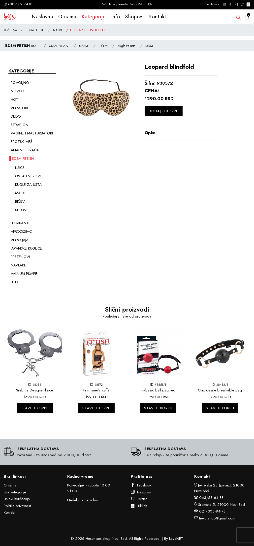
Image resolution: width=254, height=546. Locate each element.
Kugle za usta (126, 46)
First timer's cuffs (96, 390)
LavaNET (176, 538)
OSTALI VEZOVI (59, 46)
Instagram (141, 492)
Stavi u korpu (35, 408)
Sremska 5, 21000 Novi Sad (221, 504)
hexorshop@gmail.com (217, 518)
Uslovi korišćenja (17, 499)
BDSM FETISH (35, 30)
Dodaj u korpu (164, 111)
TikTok (139, 505)
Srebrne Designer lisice (34, 390)
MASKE (58, 30)
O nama (67, 16)
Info (115, 16)
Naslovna (42, 16)
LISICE (35, 46)
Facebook (141, 485)
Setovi (149, 46)
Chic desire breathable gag (220, 390)
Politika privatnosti (18, 506)
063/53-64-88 (211, 497)
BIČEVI (103, 46)
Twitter (139, 498)
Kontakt (157, 16)
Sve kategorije (15, 492)
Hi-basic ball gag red (158, 390)
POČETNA (10, 30)
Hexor (90, 538)
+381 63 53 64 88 (18, 4)
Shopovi (134, 16)
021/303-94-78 (212, 511)
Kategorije (94, 16)
